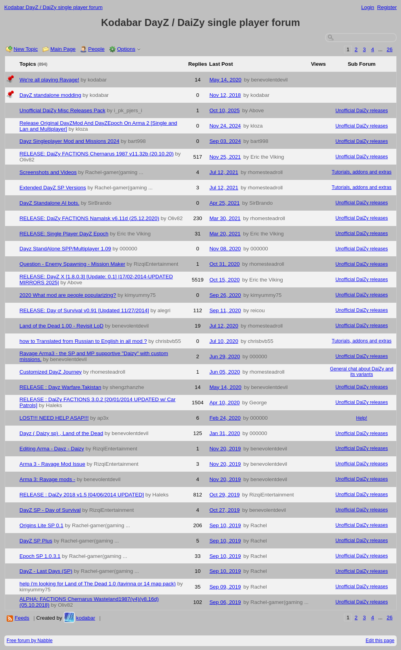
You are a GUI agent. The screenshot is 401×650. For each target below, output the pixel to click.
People (96, 49)
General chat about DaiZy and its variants (361, 371)
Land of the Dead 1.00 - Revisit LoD (62, 326)
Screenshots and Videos (48, 172)
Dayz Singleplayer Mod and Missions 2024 (70, 141)
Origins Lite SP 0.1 (42, 525)
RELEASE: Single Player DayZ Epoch (64, 234)
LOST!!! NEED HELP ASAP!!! (54, 418)
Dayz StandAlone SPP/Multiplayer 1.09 (65, 249)
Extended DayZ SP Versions (53, 188)
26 (390, 49)
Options (126, 49)
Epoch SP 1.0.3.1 (40, 556)
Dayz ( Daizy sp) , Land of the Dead (61, 433)
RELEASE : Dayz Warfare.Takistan (60, 387)
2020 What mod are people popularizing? (68, 295)
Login (367, 7)
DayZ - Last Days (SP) (46, 571)
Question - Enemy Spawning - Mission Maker (72, 264)
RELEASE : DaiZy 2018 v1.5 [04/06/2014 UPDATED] (82, 495)
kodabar (85, 618)
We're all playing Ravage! (49, 80)
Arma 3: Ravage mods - (47, 479)
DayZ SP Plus (36, 541)
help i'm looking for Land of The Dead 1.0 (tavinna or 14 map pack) (98, 584)
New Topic (26, 49)
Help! (361, 418)
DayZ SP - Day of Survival (50, 510)
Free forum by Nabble (30, 640)
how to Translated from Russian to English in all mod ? (83, 341)
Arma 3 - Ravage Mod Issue (52, 464)
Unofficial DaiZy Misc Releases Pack (63, 110)
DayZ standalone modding (50, 95)
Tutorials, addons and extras (362, 172)
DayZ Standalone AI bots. (49, 203)
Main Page (62, 49)
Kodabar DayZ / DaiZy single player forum (53, 7)
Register (387, 7)
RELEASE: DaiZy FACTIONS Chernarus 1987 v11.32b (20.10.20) (97, 154)
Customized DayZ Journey (51, 372)
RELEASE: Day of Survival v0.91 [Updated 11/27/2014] (84, 310)
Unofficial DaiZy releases (361, 110)
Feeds (22, 618)
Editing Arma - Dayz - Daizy (52, 449)
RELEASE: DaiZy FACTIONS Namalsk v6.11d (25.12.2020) (90, 218)
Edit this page (380, 640)
